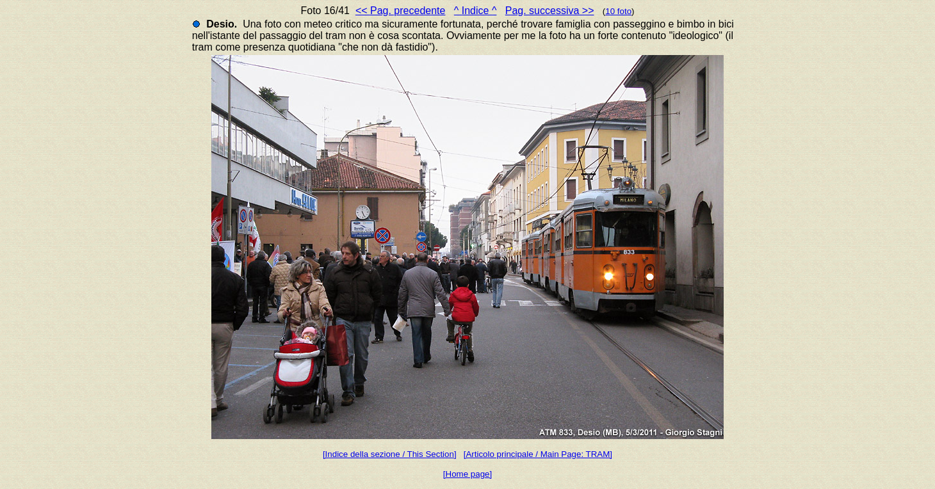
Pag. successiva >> (549, 10)
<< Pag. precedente (400, 10)
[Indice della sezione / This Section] (390, 454)
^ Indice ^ (475, 10)
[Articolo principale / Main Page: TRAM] (538, 454)
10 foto (618, 11)
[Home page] (467, 474)
